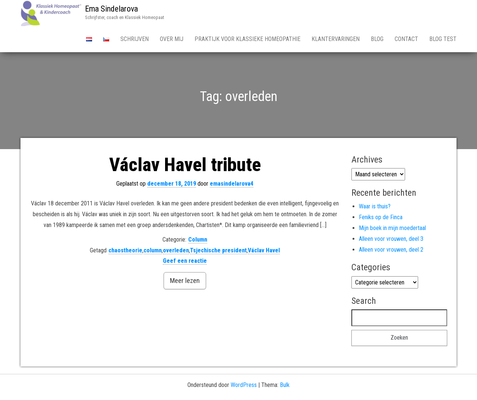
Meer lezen (185, 280)
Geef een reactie (185, 260)
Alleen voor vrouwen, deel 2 (391, 249)
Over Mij (171, 38)
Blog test (443, 38)
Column (197, 239)
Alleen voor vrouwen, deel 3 (391, 238)
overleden (176, 250)
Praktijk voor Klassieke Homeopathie (247, 38)
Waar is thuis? (375, 206)
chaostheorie (125, 250)
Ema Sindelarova (111, 8)
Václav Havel (264, 250)
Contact (406, 38)
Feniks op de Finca (380, 217)
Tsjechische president (218, 250)
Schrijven (134, 38)
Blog (377, 38)
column (152, 250)
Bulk (285, 384)
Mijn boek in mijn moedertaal (392, 228)
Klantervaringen (336, 38)
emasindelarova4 (231, 183)
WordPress (244, 384)
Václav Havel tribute (185, 165)
